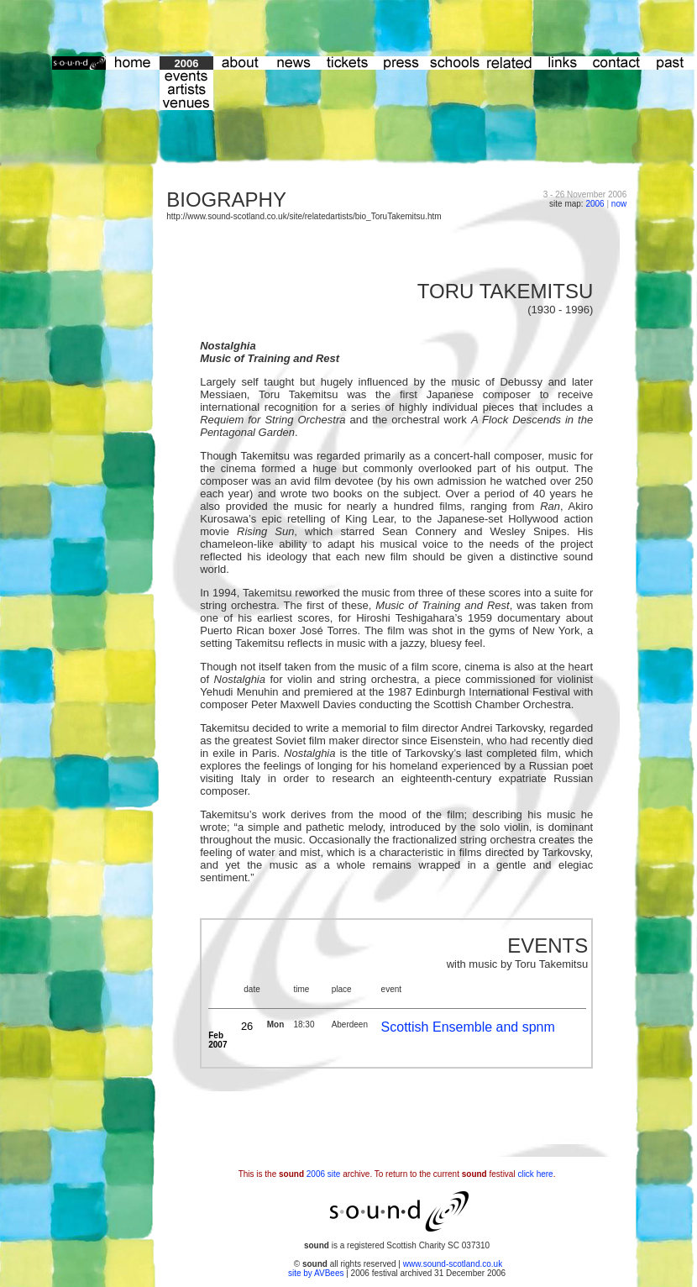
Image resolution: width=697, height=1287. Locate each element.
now (618, 203)
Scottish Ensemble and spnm (468, 1027)
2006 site (324, 1174)
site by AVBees (317, 1273)
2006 (594, 203)
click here (535, 1174)
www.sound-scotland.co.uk (452, 1264)
